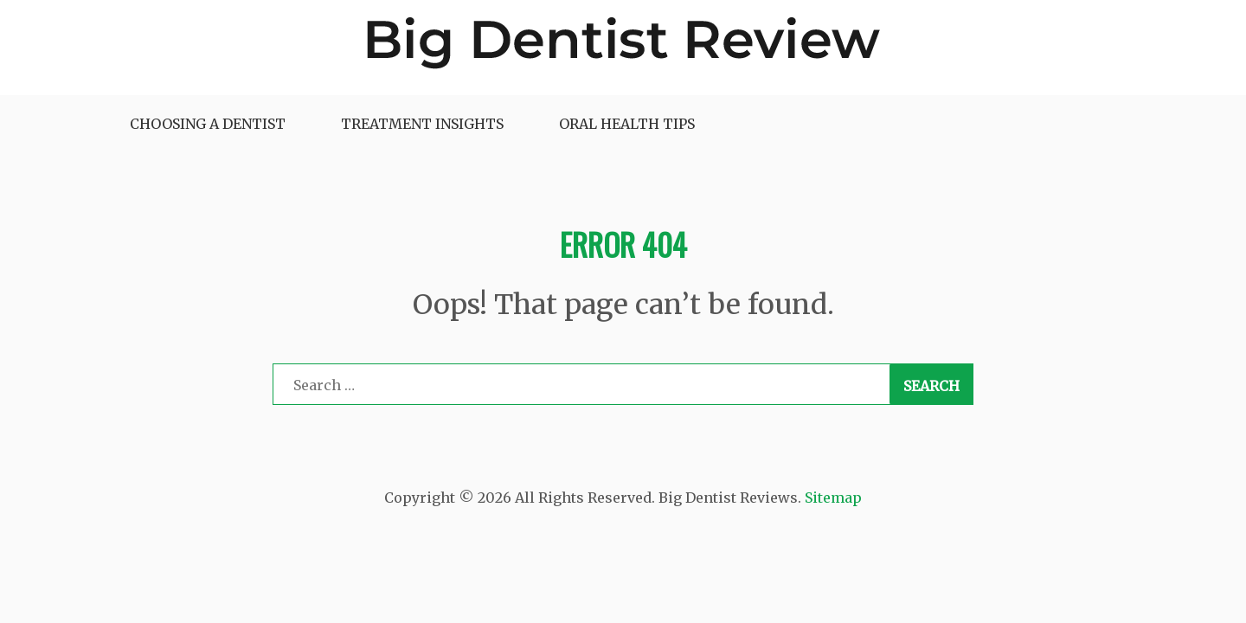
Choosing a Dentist (208, 123)
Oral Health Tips (627, 123)
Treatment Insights (422, 123)
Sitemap (833, 497)
